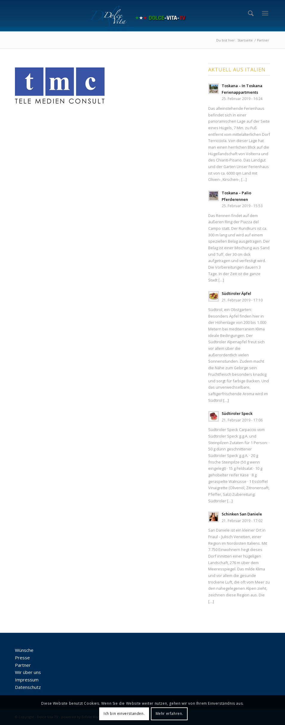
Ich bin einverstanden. (124, 713)
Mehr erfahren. (169, 713)
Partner (23, 665)
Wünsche (24, 650)
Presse (22, 658)
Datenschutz (28, 687)
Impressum (27, 680)
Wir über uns (28, 672)
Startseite (245, 40)
